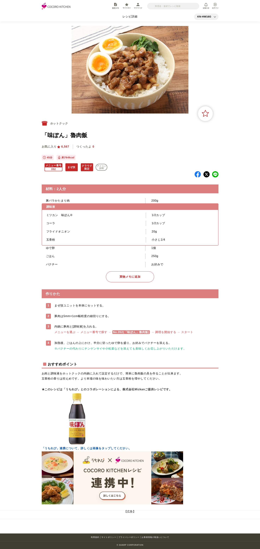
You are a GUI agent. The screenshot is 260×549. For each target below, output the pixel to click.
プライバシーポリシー (129, 537)
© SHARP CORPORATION (130, 545)
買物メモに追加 (130, 276)
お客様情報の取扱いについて (155, 537)
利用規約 (95, 537)
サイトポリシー (108, 537)
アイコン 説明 (101, 167)
